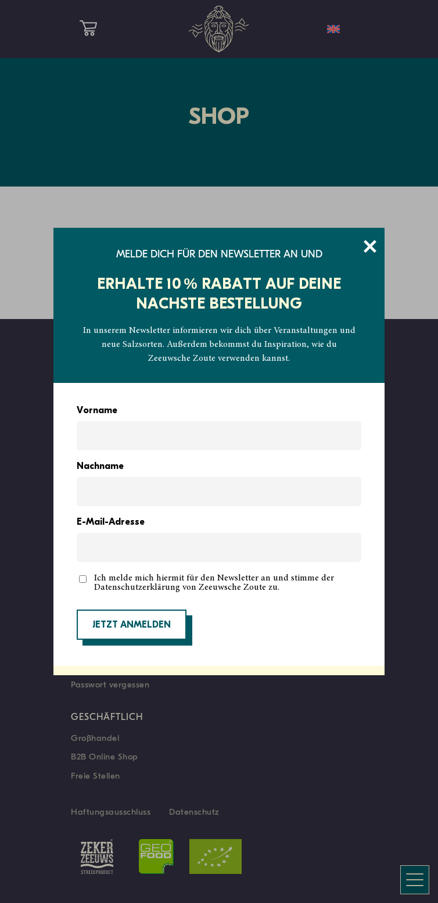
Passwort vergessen (110, 684)
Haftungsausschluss (110, 812)
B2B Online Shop (104, 756)
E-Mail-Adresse (111, 522)
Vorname (97, 410)
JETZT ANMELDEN (131, 625)
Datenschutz (194, 812)
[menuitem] (333, 29)
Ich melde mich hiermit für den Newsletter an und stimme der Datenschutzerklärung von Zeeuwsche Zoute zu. (214, 583)
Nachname (100, 466)
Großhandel (95, 738)
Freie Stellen (95, 775)
